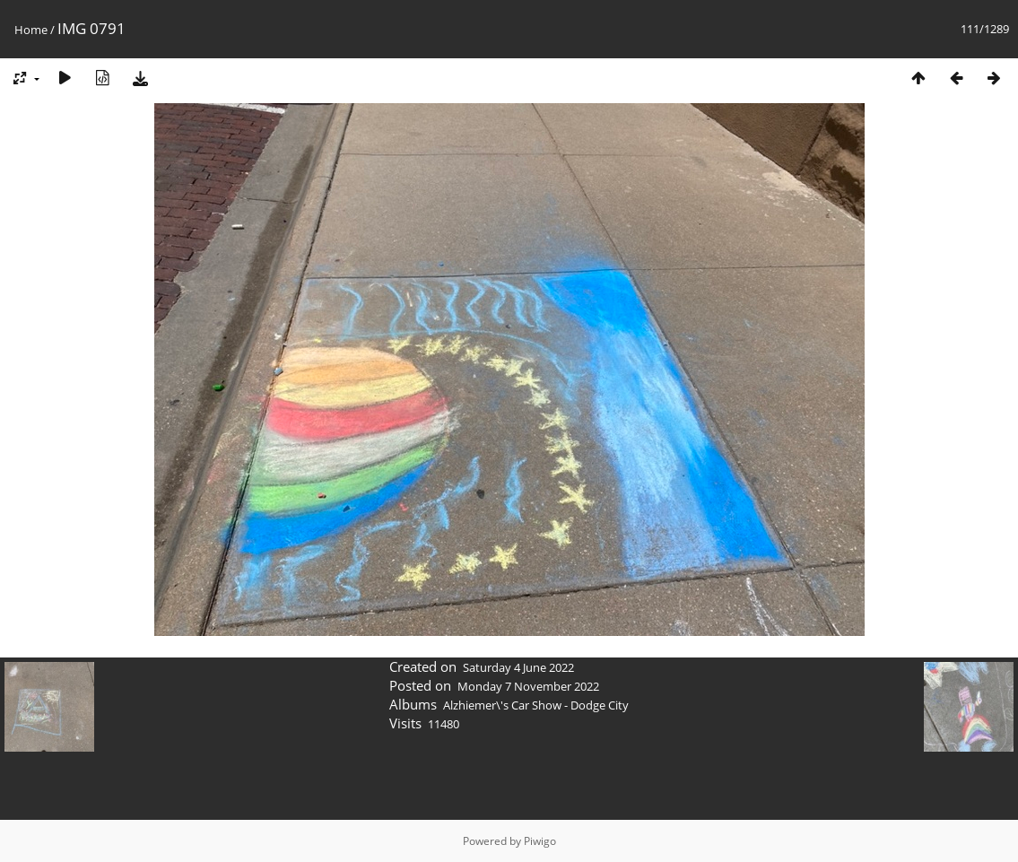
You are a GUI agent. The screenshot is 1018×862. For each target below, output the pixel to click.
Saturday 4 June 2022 (518, 667)
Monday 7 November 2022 (528, 686)
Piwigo (540, 841)
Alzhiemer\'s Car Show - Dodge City (536, 705)
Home (31, 30)
